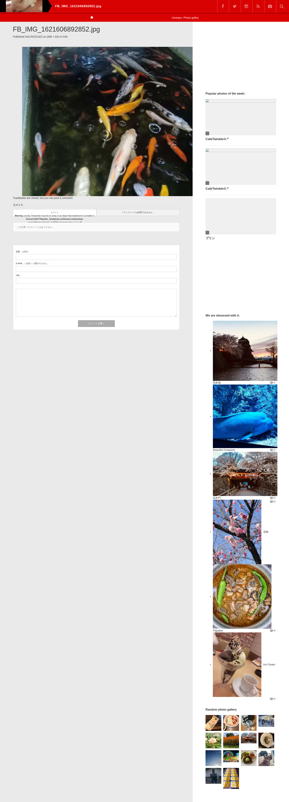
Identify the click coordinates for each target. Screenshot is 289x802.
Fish (65, 36)
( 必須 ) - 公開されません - (32, 263)
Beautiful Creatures (224, 449)
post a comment (63, 197)
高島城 (217, 382)
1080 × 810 (52, 36)
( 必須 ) (22, 251)
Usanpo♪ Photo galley (185, 17)
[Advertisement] (241, 55)
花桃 (265, 531)
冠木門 (217, 497)
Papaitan (218, 630)
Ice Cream (269, 664)
